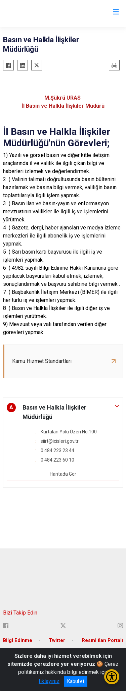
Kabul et (75, 681)
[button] (63, 412)
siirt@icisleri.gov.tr (60, 441)
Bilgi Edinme (17, 640)
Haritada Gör (63, 474)
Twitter (57, 640)
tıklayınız (49, 681)
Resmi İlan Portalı (102, 640)
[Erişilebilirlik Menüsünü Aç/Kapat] (111, 676)
